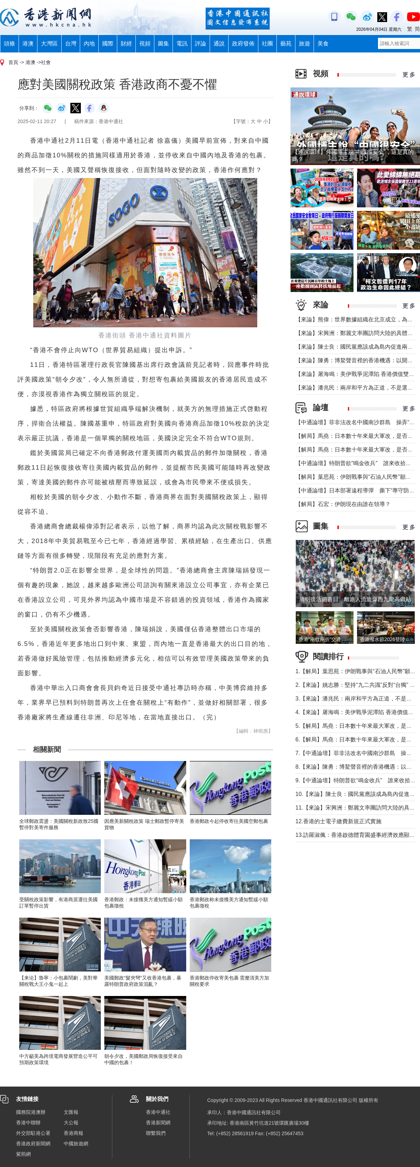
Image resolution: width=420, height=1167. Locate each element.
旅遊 (304, 44)
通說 (219, 44)
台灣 (70, 44)
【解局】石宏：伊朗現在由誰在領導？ (343, 504)
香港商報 (73, 1133)
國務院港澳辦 (31, 1112)
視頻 (144, 44)
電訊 (182, 44)
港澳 (28, 44)
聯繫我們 (156, 1133)
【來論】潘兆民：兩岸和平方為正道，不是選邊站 (357, 388)
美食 (323, 44)
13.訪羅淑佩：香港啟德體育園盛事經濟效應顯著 (355, 835)
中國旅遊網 (76, 1143)
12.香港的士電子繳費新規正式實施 (338, 821)
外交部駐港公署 (33, 1133)
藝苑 (286, 44)
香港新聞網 (158, 1122)
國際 (107, 44)
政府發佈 (243, 44)
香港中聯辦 (28, 1122)
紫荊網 (23, 1154)
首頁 (13, 62)
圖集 (163, 44)
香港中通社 (158, 1112)
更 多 (408, 75)
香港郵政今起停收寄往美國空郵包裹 (229, 821)
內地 (89, 44)
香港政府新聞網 (33, 1143)
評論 (200, 44)
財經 (126, 44)
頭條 (9, 44)
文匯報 (71, 1112)
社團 (267, 44)
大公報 (71, 1122)
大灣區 (49, 44)
